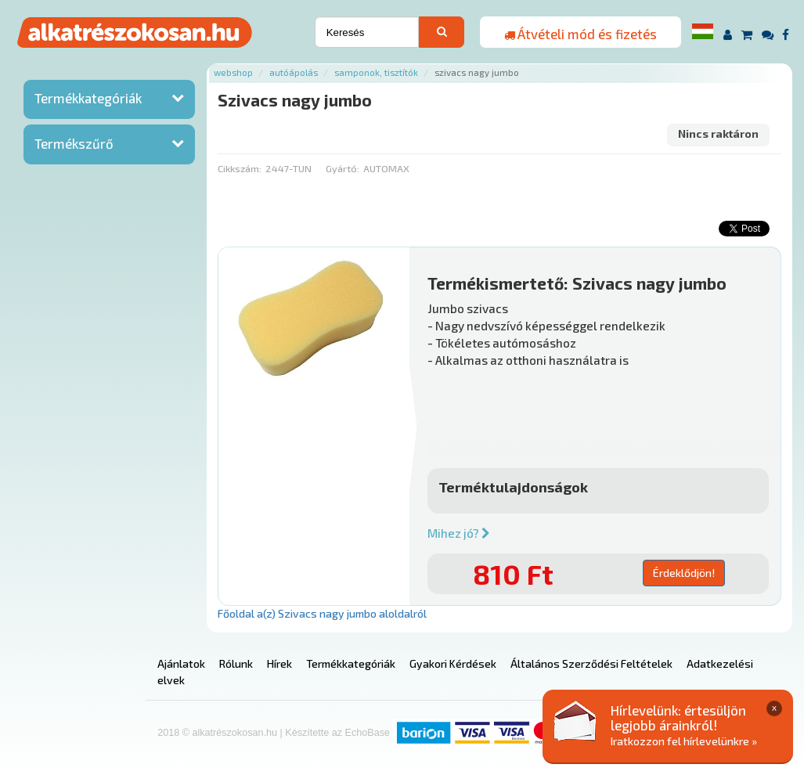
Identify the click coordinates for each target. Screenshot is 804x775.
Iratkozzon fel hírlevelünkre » (684, 741)
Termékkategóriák (88, 98)
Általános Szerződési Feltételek (591, 663)
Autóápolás (293, 72)
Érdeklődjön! (684, 572)
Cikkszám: (239, 168)
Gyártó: (342, 168)
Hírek (279, 663)
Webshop (233, 72)
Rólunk (236, 663)
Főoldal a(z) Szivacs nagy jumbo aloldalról (322, 613)
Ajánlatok (181, 663)
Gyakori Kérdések (452, 663)
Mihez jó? (458, 533)
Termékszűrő (74, 143)
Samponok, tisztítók (376, 72)
